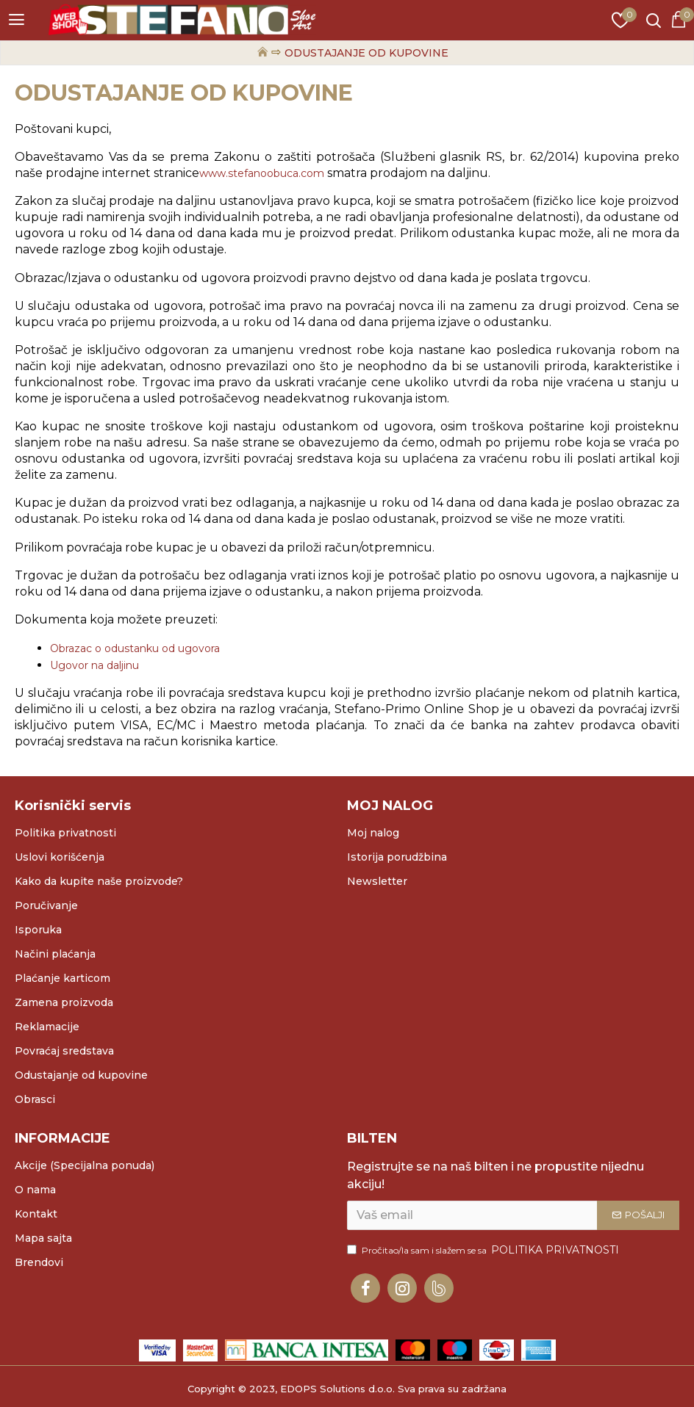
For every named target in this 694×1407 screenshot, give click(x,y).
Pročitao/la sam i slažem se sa (484, 1250)
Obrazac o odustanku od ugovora (135, 648)
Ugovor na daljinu (94, 665)
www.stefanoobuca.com (261, 173)
